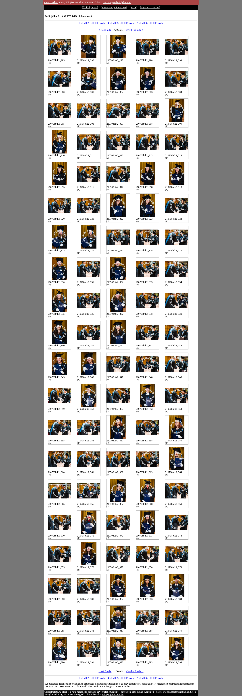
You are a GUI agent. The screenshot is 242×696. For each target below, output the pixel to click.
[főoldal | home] (90, 7)
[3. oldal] (101, 23)
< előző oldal (105, 30)
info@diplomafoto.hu (113, 694)
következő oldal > (135, 30)
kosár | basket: (51, 2)
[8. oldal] (150, 23)
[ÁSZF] (133, 7)
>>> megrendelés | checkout (117, 2)
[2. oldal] (92, 23)
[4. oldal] (111, 23)
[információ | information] (114, 7)
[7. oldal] (140, 23)
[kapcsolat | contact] (150, 7)
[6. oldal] (130, 23)
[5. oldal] (121, 23)
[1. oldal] (82, 23)
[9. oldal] (159, 23)
